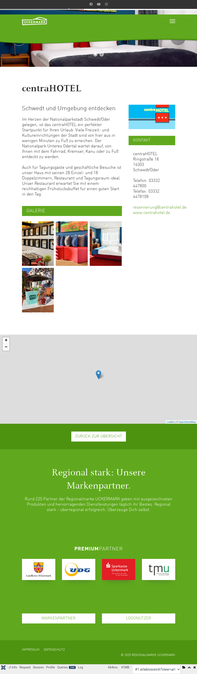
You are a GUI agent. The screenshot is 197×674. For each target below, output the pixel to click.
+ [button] (6, 340)
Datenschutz (54, 649)
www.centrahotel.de (151, 213)
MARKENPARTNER (59, 618)
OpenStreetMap (187, 422)
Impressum (30, 649)
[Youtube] (99, 4)
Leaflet (170, 422)
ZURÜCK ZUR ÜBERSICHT (98, 436)
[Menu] (172, 21)
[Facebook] (91, 4)
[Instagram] (106, 4)
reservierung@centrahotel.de (160, 207)
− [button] (6, 347)
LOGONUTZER (138, 618)
